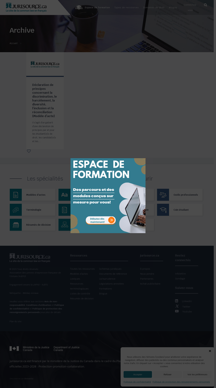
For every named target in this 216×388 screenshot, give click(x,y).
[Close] (142, 156)
